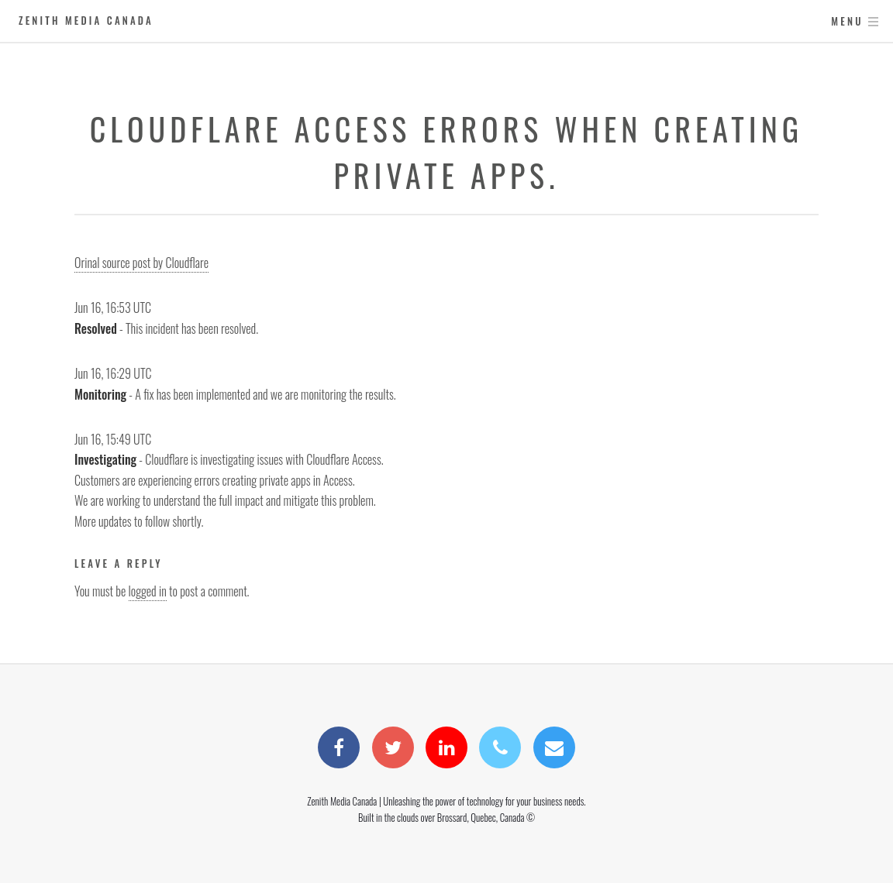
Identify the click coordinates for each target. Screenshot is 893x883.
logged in (148, 591)
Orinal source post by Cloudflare (141, 262)
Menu (847, 21)
